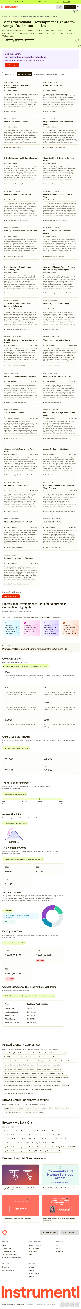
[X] (67, 1304)
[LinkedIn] (77, 1304)
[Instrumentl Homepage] (9, 6)
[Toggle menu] (78, 6)
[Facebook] (62, 1304)
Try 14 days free (70, 7)
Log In (59, 7)
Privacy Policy (31, 1304)
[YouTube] (72, 1304)
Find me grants (12, 65)
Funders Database (50, 1232)
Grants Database (69, 1232)
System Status (51, 1304)
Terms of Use (41, 1304)
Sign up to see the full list (11, 596)
